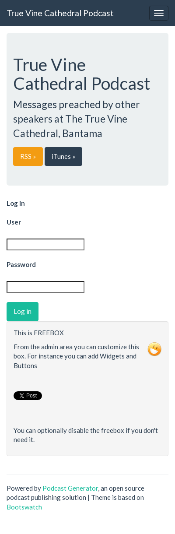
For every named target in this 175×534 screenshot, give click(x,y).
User (14, 222)
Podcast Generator (70, 488)
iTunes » (63, 156)
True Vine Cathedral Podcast (60, 13)
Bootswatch (24, 507)
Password (21, 264)
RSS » (28, 156)
